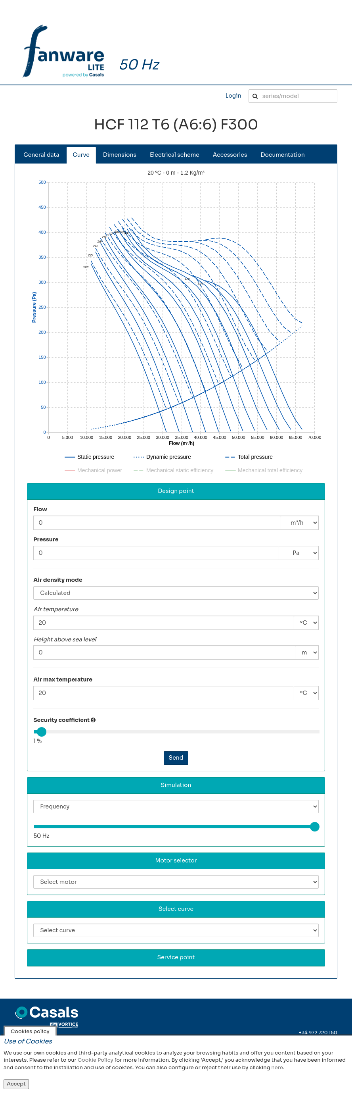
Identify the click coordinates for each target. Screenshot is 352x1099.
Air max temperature (62, 679)
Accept (16, 1083)
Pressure (45, 539)
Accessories (230, 154)
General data (41, 154)
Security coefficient (61, 720)
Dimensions (119, 154)
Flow (40, 509)
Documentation (282, 154)
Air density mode (57, 579)
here (277, 1067)
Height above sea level (64, 639)
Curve (81, 154)
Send (176, 757)
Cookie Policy (95, 1060)
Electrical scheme (174, 154)
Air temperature (55, 609)
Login (233, 95)
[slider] (41, 732)
